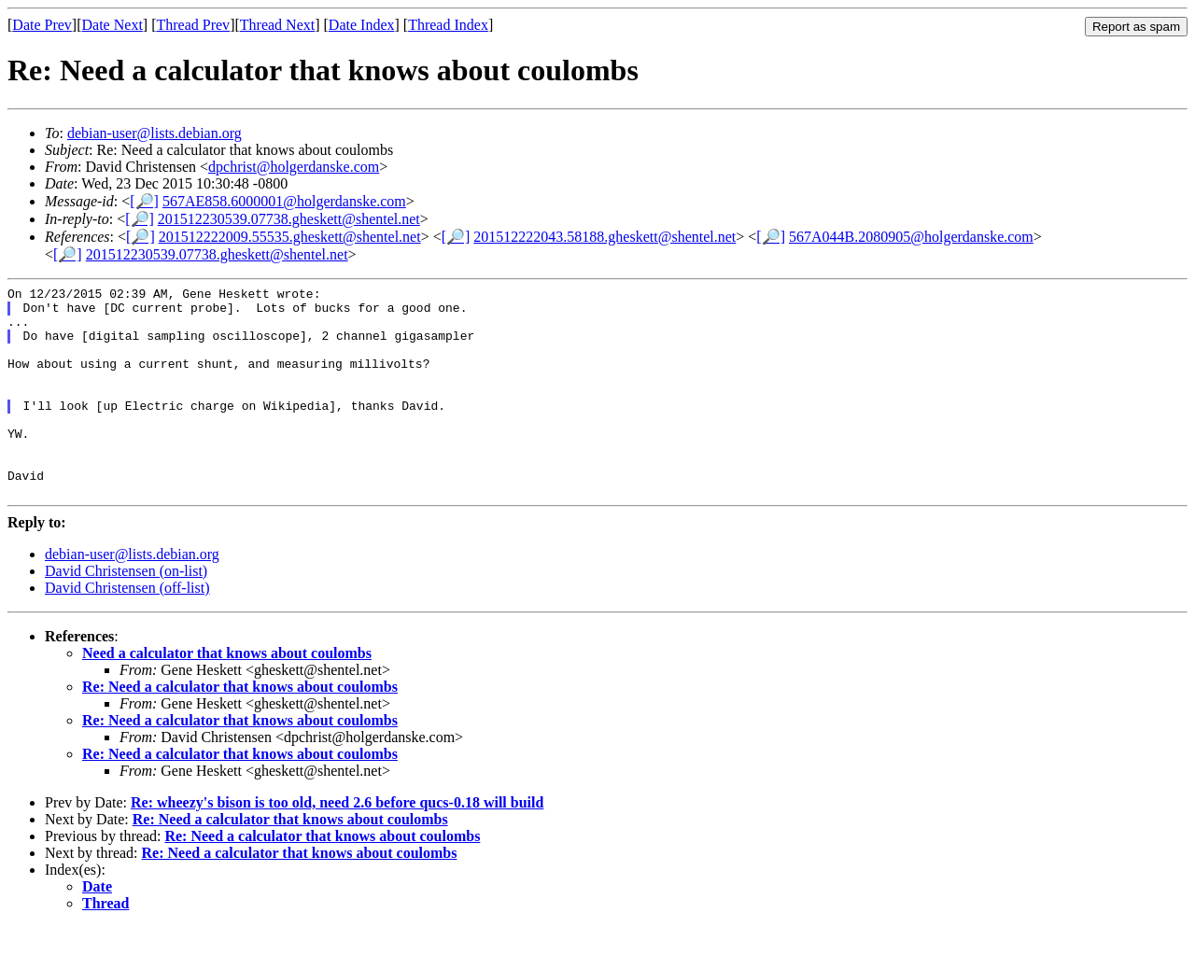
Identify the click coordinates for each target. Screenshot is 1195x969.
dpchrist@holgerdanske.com (293, 167)
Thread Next (277, 25)
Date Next (112, 25)
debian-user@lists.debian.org (154, 133)
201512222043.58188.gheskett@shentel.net (604, 237)
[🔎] (144, 201)
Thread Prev (193, 25)
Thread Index (448, 25)
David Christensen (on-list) (126, 613)
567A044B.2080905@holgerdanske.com (911, 237)
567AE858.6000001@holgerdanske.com (284, 201)
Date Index (362, 25)
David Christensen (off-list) (127, 630)
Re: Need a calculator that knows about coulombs (240, 729)
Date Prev (42, 25)
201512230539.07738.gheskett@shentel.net (289, 219)
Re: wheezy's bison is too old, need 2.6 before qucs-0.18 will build (337, 844)
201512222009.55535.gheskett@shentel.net (290, 237)
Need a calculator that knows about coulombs (227, 695)
